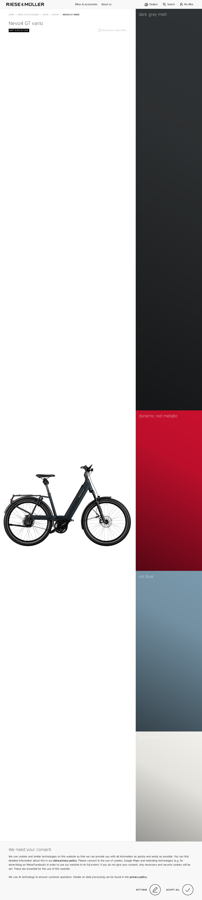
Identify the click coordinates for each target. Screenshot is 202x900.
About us (106, 4)
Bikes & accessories (86, 4)
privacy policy (138, 877)
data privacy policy (65, 860)
